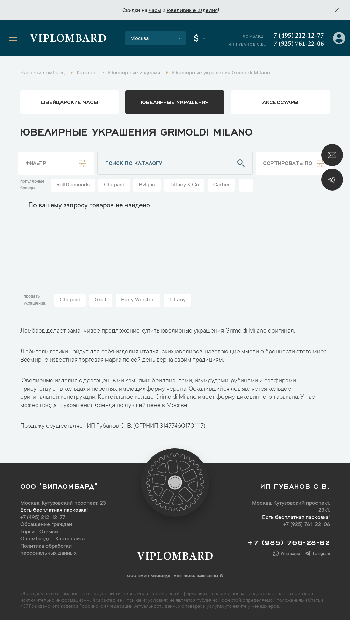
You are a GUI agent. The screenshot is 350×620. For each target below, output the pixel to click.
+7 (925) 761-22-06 (296, 44)
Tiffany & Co (184, 185)
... (245, 185)
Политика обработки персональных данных (48, 549)
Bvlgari (147, 185)
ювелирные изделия (192, 11)
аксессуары (280, 102)
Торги (27, 532)
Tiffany (177, 300)
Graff (101, 300)
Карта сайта (70, 539)
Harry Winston (138, 300)
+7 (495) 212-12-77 (296, 35)
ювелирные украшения (175, 102)
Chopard (114, 185)
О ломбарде (35, 539)
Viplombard (68, 39)
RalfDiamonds (73, 185)
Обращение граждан (46, 525)
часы (155, 11)
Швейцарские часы (69, 102)
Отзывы (48, 532)
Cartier (221, 185)
